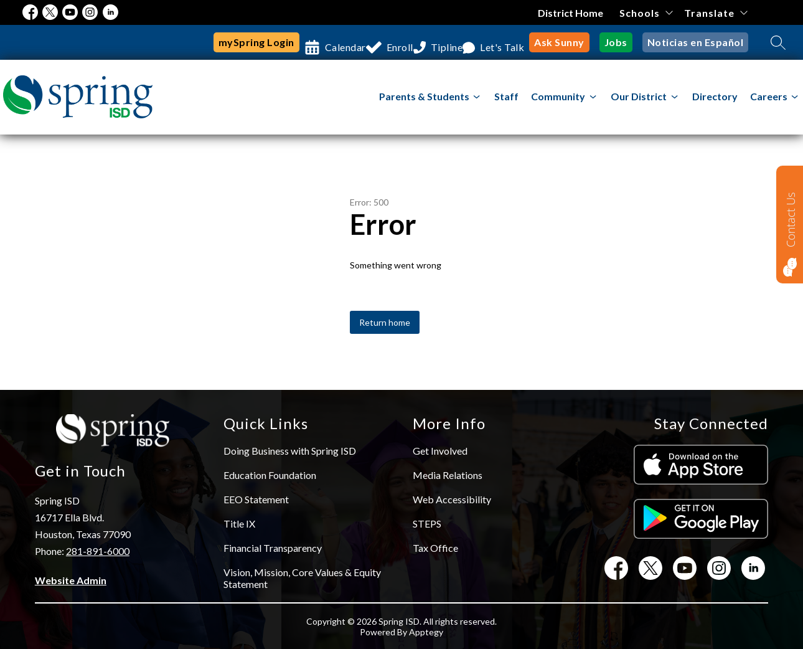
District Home (571, 13)
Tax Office (435, 548)
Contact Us (790, 219)
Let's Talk (515, 42)
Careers (768, 96)
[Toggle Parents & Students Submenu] (477, 96)
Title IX (239, 523)
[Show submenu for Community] (558, 96)
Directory (715, 96)
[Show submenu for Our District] (639, 96)
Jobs (626, 42)
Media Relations (447, 475)
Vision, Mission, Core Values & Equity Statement (302, 578)
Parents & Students (424, 96)
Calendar (329, 42)
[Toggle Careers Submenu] (795, 96)
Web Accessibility (452, 499)
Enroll (393, 42)
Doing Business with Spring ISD (289, 451)
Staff (506, 96)
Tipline (450, 42)
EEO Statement (256, 499)
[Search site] (778, 42)
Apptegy (426, 632)
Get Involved (440, 451)
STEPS (427, 523)
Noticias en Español (700, 42)
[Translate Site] (715, 13)
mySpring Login (240, 42)
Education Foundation (269, 475)
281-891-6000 (97, 551)
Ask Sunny (574, 42)
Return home (384, 322)
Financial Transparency (272, 548)
